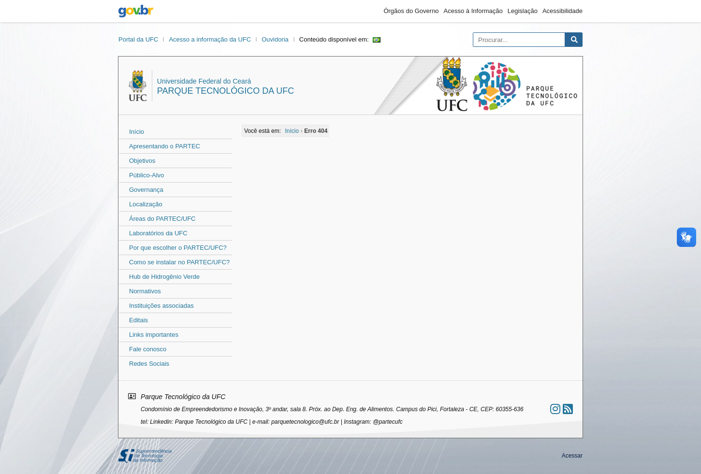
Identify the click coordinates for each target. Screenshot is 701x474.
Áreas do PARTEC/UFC (162, 218)
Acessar (572, 455)
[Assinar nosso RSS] (568, 409)
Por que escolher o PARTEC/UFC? (178, 247)
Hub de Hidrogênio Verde (164, 276)
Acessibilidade (562, 10)
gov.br (135, 11)
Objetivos (142, 160)
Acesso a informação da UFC (210, 39)
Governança (146, 189)
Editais (138, 320)
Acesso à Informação (473, 10)
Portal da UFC (138, 39)
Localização (145, 204)
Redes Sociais (149, 363)
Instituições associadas (161, 305)
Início (136, 131)
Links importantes (153, 334)
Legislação (523, 10)
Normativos (145, 291)
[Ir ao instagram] (555, 409)
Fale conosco (147, 349)
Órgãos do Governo (410, 10)
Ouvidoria (275, 39)
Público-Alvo (146, 175)
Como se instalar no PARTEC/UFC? (179, 262)
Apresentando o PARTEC (164, 146)
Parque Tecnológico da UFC (225, 91)
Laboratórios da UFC (158, 233)
